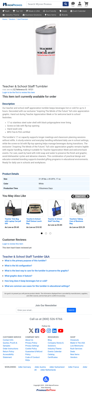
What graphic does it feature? (18, 276)
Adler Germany (24, 367)
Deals (63, 11)
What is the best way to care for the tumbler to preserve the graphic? (37, 271)
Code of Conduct (32, 357)
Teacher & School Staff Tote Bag (55, 220)
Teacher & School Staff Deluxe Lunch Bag (34, 221)
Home (4, 19)
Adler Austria (40, 367)
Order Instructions (10, 348)
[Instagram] (49, 332)
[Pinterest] (43, 332)
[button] (73, 196)
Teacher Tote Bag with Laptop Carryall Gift (13, 221)
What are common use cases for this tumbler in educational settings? (37, 286)
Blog (50, 340)
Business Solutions (32, 15)
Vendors (12, 19)
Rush (5, 11)
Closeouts (74, 340)
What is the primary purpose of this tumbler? (25, 260)
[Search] (44, 4)
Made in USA (33, 11)
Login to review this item (12, 244)
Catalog (51, 354)
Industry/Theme (10, 15)
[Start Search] (66, 4)
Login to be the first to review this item (18, 92)
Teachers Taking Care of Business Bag (76, 221)
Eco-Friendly (49, 11)
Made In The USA (77, 343)
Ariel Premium (22, 19)
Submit (71, 310)
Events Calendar (55, 351)
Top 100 (18, 11)
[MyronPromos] (12, 4)
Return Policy (8, 351)
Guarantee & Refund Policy (33, 353)
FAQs (27, 360)
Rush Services (76, 348)
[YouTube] (60, 332)
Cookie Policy (31, 348)
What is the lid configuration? (18, 265)
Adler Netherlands (48, 370)
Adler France (73, 367)
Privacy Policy (31, 343)
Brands (64, 15)
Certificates (53, 357)
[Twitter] (31, 332)
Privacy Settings (32, 346)
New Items (50, 15)
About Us (29, 340)
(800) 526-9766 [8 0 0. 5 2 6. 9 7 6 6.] (52, 319)
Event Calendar (78, 11)
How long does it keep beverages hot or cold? (26, 281)
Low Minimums (76, 346)
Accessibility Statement (8, 355)
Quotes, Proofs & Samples (10, 344)
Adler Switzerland (57, 367)
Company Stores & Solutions (55, 344)
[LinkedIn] (54, 332)
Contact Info (8, 340)
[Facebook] (37, 332)
